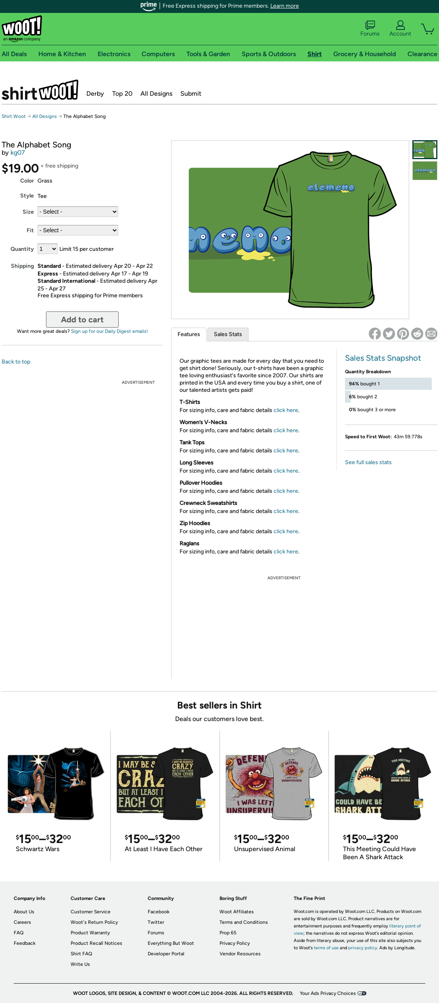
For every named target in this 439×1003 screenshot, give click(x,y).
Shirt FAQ (81, 954)
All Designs (156, 93)
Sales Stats (228, 334)
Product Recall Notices (96, 943)
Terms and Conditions (244, 922)
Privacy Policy (235, 943)
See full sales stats (368, 462)
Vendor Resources (240, 954)
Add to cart (82, 319)
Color (27, 180)
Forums (370, 28)
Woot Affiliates (237, 912)
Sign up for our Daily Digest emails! (109, 331)
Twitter (156, 922)
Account (400, 28)
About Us (24, 912)
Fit (30, 230)
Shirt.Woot (40, 90)
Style (27, 195)
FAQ (18, 933)
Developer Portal (166, 954)
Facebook (158, 912)
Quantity (22, 249)
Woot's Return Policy (94, 922)
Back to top (16, 361)
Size (28, 211)
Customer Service (91, 912)
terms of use (326, 947)
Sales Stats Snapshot (383, 358)
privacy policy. (363, 947)
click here (286, 410)
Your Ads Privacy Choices (328, 993)
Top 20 (122, 93)
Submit (190, 93)
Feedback (25, 943)
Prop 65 (228, 933)
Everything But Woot (171, 943)
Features (189, 334)
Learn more (284, 5)
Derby (95, 93)
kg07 (17, 152)
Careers (22, 922)
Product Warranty (90, 933)
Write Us (80, 964)
